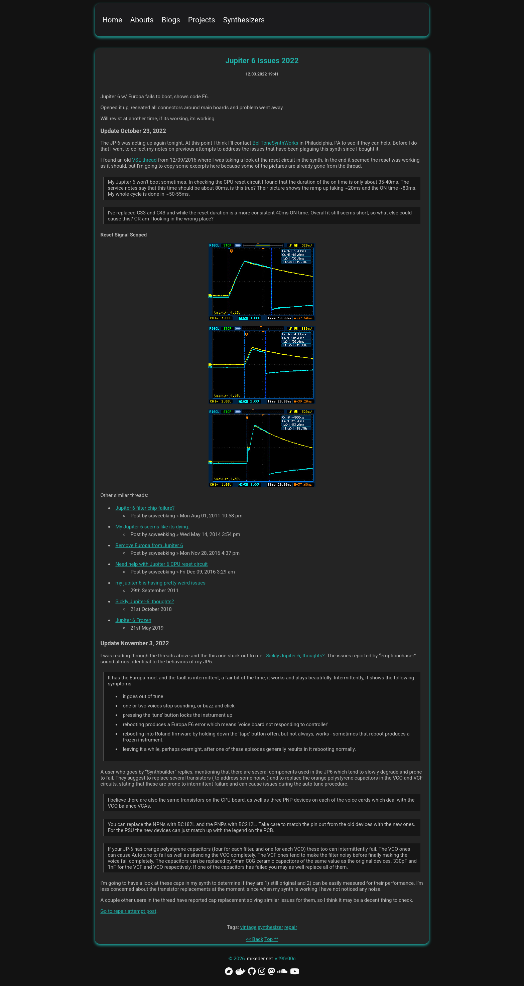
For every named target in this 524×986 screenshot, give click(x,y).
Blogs (171, 20)
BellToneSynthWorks (275, 143)
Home (112, 20)
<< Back (254, 939)
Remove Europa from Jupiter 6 (149, 545)
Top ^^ (271, 939)
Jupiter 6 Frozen (133, 620)
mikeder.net (260, 959)
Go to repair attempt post (128, 911)
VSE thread (144, 160)
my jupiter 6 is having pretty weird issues (160, 583)
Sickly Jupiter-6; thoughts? (144, 602)
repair (290, 927)
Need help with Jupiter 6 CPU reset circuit (161, 564)
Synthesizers (244, 20)
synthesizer (270, 927)
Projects (201, 20)
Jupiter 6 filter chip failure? (144, 508)
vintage (248, 927)
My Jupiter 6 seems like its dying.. (152, 527)
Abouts (142, 20)
